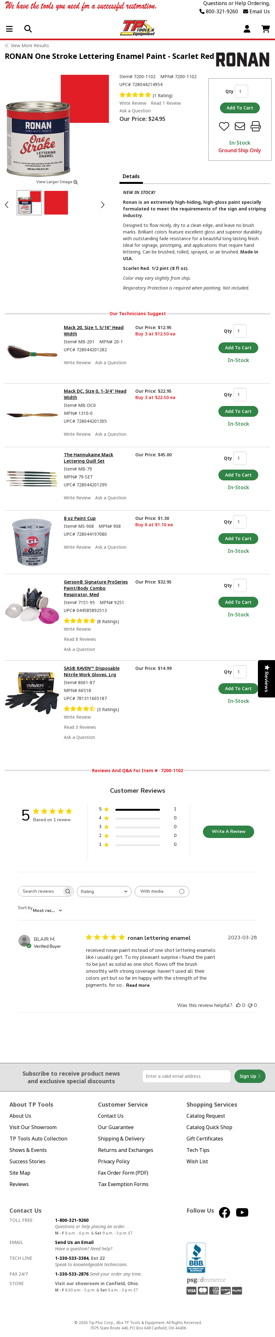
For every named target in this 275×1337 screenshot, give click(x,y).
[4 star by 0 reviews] (137, 819)
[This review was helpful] (238, 1005)
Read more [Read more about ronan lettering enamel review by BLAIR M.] (138, 985)
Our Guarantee (116, 1127)
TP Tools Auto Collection (38, 1138)
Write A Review (229, 831)
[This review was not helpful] (250, 1005)
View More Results (30, 45)
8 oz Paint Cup (80, 518)
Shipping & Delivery (121, 1138)
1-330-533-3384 (72, 1258)
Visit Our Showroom (33, 1127)
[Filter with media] (162, 891)
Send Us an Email (74, 1242)
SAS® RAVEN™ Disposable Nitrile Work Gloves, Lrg (91, 671)
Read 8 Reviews (80, 639)
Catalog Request (205, 1116)
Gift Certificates (204, 1138)
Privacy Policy (114, 1161)
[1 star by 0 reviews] (137, 846)
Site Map (19, 1173)
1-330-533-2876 (72, 1274)
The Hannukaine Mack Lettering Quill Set (88, 458)
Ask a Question (135, 110)
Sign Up (250, 1076)
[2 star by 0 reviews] (137, 837)
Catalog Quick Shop (209, 1127)
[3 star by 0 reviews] (137, 828)
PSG (206, 1280)
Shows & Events (28, 1150)
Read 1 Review (166, 103)
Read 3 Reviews (80, 727)
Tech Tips (198, 1150)
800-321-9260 (218, 11)
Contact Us (111, 1116)
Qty (229, 91)
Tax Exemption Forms (123, 1184)
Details (131, 176)
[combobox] (104, 891)
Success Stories (27, 1161)
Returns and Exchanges (125, 1150)
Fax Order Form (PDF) (123, 1173)
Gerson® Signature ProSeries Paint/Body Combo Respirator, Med (96, 588)
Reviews (19, 1184)
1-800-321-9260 (72, 1220)
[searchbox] (40, 891)
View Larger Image (57, 181)
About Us (20, 1116)
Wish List (197, 1161)
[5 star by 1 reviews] (137, 810)
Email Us (256, 11)
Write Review (132, 103)
